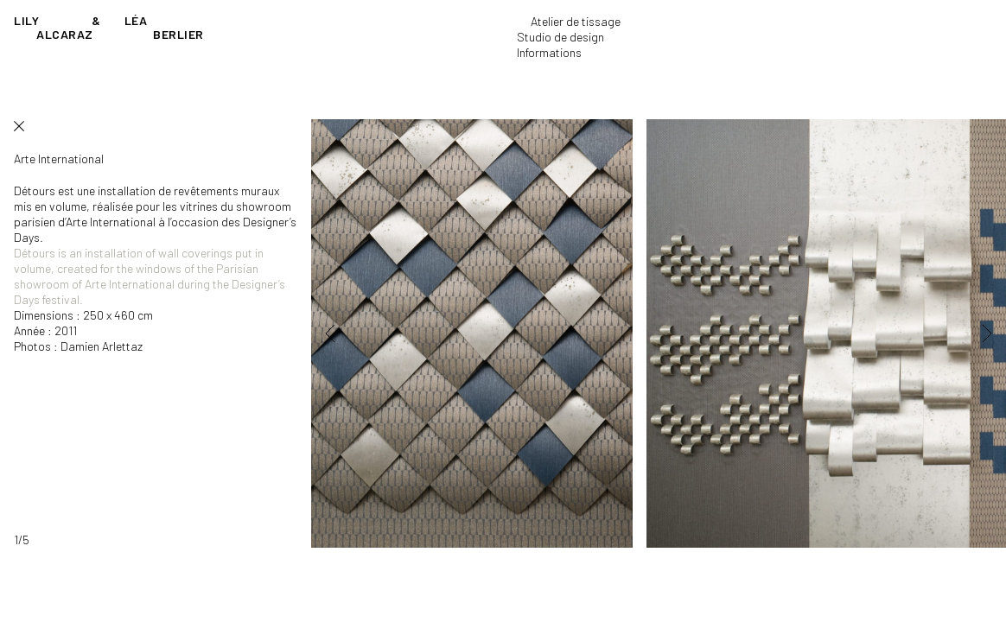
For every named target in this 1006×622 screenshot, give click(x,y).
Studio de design (560, 36)
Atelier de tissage (576, 21)
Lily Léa (109, 27)
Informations (549, 52)
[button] (354, 333)
